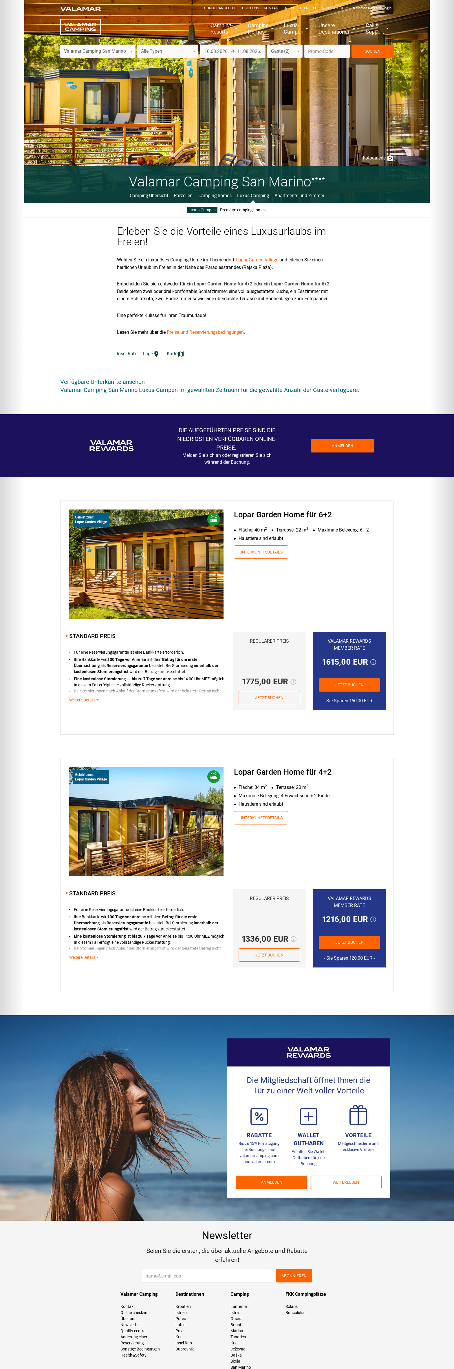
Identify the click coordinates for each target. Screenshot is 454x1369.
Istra (234, 1312)
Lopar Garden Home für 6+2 (283, 514)
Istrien (181, 1312)
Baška (236, 1355)
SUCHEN (372, 51)
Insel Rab (183, 1343)
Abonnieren (294, 1275)
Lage (151, 354)
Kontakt (272, 8)
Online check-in (133, 1312)
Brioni (235, 1324)
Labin (180, 1324)
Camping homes (215, 195)
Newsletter (296, 8)
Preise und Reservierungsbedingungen (205, 332)
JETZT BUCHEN (269, 697)
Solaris (291, 1306)
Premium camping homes (243, 210)
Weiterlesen (346, 1182)
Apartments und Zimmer (299, 195)
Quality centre (132, 1330)
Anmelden (342, 445)
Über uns (250, 8)
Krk (178, 1337)
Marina (236, 1330)
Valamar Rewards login (372, 8)
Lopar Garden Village (257, 260)
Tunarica (238, 1337)
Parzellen (183, 195)
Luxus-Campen (202, 210)
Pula (179, 1330)
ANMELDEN (271, 1182)
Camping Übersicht (149, 195)
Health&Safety (133, 1355)
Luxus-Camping (253, 195)
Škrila (235, 1361)
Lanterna (238, 1306)
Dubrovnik (184, 1349)
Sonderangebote (220, 8)
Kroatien (183, 1306)
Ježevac (237, 1349)
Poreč (180, 1318)
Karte (175, 354)
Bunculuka (295, 1312)
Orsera (236, 1318)
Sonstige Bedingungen (140, 1349)
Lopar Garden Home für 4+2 (283, 772)
